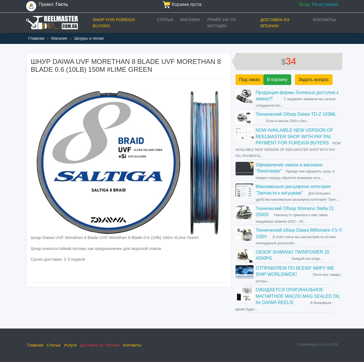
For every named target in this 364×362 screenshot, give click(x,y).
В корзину (277, 79)
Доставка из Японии (275, 22)
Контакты (324, 19)
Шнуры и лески (89, 38)
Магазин (190, 19)
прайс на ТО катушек (221, 22)
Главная (36, 38)
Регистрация (325, 4)
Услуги (70, 345)
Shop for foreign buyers (114, 22)
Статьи (165, 19)
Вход (304, 4)
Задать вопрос (314, 79)
